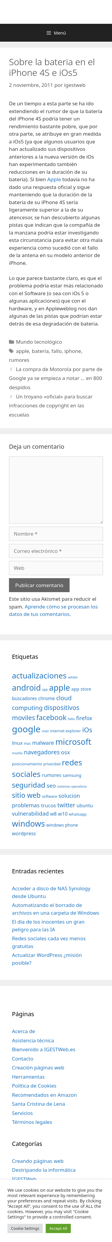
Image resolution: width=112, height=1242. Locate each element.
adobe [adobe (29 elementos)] (73, 677)
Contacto (22, 1058)
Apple (54, 179)
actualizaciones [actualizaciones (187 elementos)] (39, 675)
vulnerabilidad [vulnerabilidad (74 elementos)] (30, 813)
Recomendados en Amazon (44, 1094)
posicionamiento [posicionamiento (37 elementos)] (27, 764)
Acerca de (23, 1031)
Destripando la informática (44, 1169)
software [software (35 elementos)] (49, 796)
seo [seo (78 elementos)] (51, 785)
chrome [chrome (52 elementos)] (46, 698)
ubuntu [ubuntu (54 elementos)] (84, 805)
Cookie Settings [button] (25, 1228)
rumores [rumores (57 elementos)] (51, 775)
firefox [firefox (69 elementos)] (84, 718)
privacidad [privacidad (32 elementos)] (51, 763)
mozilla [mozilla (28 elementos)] (17, 753)
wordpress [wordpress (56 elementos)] (24, 833)
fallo (56, 351)
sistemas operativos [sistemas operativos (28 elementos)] (72, 786)
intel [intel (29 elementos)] (45, 731)
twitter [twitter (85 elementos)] (66, 805)
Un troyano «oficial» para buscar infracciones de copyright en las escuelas (51, 405)
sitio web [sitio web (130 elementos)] (26, 795)
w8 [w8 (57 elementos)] (53, 814)
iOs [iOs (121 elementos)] (87, 729)
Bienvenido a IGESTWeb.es (43, 1049)
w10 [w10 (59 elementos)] (62, 813)
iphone (73, 351)
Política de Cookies (34, 1085)
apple (22, 351)
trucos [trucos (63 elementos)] (48, 805)
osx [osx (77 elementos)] (65, 752)
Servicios (22, 1113)
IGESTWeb (24, 1179)
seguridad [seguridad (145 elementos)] (28, 785)
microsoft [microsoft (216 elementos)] (73, 741)
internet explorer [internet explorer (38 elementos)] (65, 730)
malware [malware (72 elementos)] (43, 742)
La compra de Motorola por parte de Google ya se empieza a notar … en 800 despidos (55, 378)
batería (40, 351)
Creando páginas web (38, 1160)
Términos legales (32, 1122)
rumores (19, 359)
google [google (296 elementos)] (26, 729)
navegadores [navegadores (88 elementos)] (42, 752)
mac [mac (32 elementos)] (27, 743)
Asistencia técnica (33, 1040)
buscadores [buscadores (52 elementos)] (24, 698)
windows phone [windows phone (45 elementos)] (62, 825)
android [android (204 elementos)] (26, 687)
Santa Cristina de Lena (38, 1103)
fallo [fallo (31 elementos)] (71, 719)
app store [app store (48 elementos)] (81, 689)
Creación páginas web (38, 1067)
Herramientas (28, 1076)
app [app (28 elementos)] (45, 689)
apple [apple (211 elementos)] (59, 687)
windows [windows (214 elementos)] (28, 823)
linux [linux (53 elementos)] (17, 743)
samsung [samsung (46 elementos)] (72, 775)
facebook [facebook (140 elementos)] (51, 717)
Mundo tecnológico (39, 341)
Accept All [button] (58, 1228)
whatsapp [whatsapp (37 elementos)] (78, 814)
